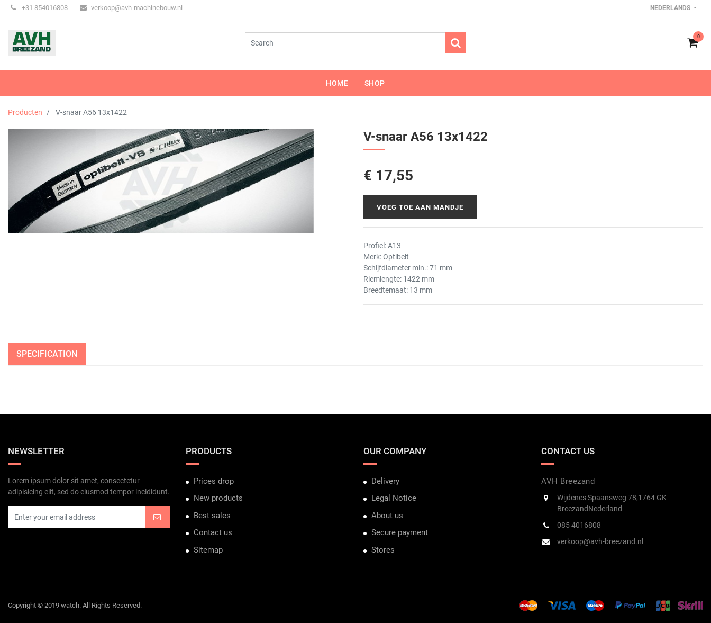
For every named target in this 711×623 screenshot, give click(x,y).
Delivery (385, 481)
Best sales (212, 515)
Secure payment (399, 532)
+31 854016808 (39, 8)
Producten (25, 112)
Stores (383, 550)
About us (387, 515)
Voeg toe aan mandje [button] (420, 207)
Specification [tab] (46, 354)
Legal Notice (393, 498)
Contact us (213, 532)
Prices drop (214, 481)
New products (218, 498)
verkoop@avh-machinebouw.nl (131, 8)
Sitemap (208, 550)
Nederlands (671, 8)
